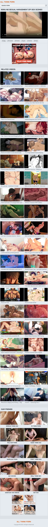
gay (4, 40)
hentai (18, 40)
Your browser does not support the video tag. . (24, 25)
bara (36, 40)
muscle (11, 40)
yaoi (24, 40)
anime (30, 40)
